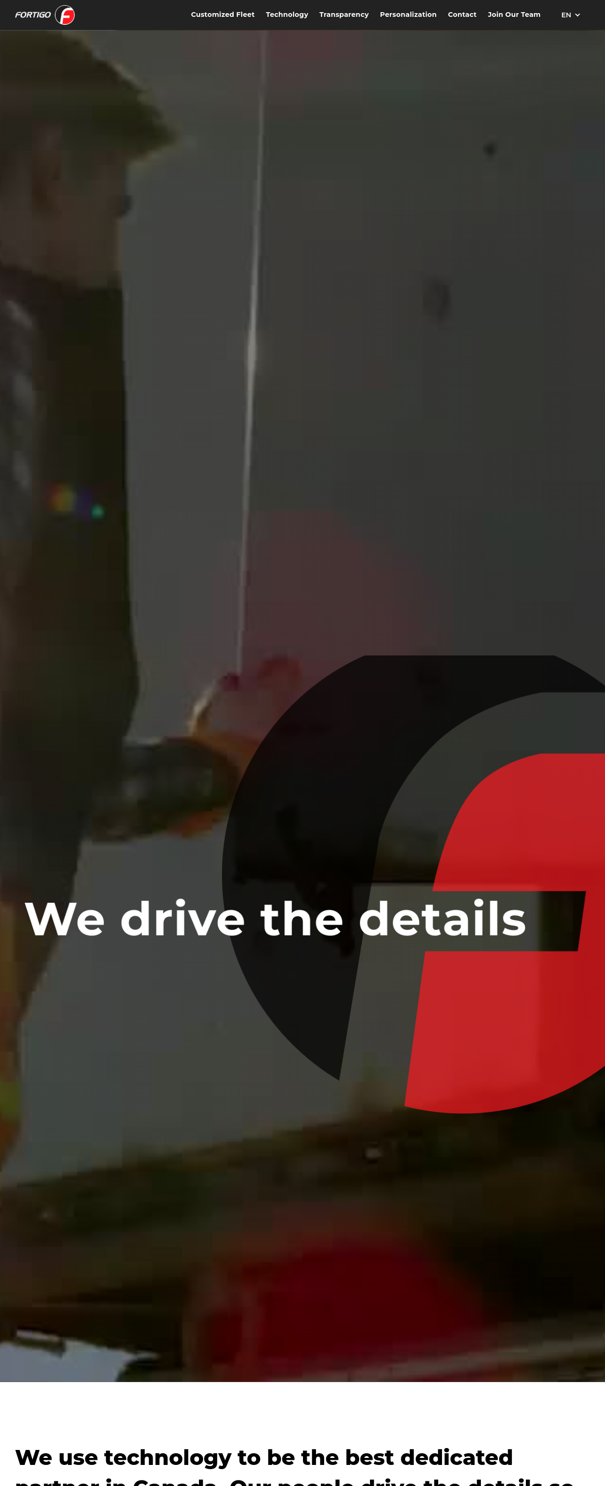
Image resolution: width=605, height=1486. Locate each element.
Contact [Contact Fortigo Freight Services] (462, 14)
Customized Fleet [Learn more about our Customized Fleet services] (223, 14)
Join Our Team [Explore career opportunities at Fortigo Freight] (514, 14)
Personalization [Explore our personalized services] (408, 14)
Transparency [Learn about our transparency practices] (344, 14)
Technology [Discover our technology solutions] (287, 14)
